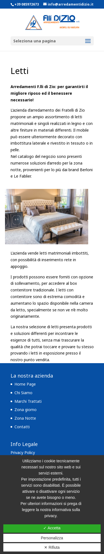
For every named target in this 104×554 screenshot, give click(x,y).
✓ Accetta (51, 528)
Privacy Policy (23, 452)
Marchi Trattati (28, 401)
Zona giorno (25, 409)
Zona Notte (25, 418)
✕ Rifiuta (52, 547)
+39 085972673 (26, 4)
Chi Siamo (23, 392)
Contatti (22, 426)
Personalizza (52, 538)
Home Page (25, 384)
